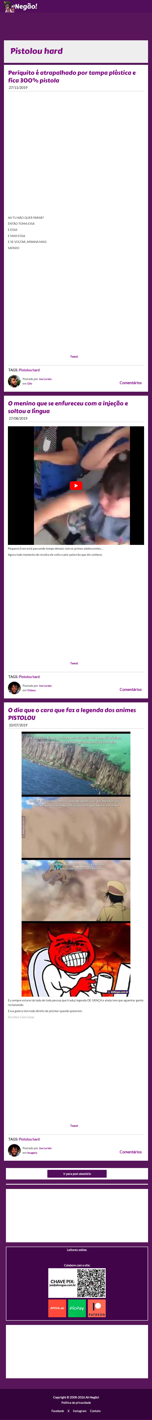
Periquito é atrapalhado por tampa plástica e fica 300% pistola (73, 77)
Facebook (57, 1411)
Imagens (32, 1153)
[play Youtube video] (76, 486)
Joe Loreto (46, 379)
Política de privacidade (76, 1403)
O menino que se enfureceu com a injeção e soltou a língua (69, 408)
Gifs (29, 384)
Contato (95, 1411)
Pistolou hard (29, 371)
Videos (31, 691)
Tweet (74, 357)
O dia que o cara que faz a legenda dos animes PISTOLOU (73, 714)
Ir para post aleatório (77, 1174)
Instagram (79, 1411)
